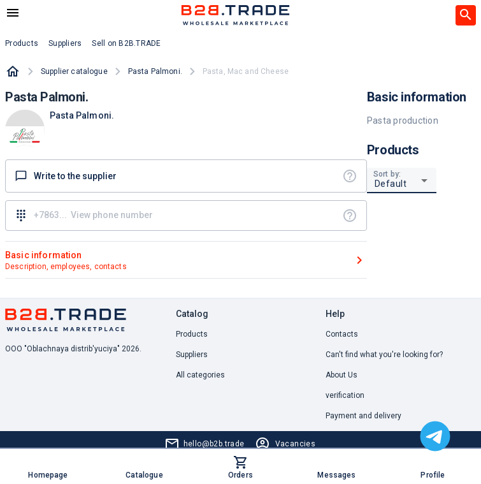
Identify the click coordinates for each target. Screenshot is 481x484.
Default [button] (391, 184)
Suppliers (192, 354)
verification (345, 395)
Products (192, 334)
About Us (341, 374)
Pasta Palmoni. (155, 71)
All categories (200, 374)
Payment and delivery (363, 415)
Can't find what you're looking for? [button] (384, 354)
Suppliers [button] (65, 43)
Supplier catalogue (74, 71)
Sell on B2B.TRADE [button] (126, 43)
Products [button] (21, 43)
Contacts (342, 334)
